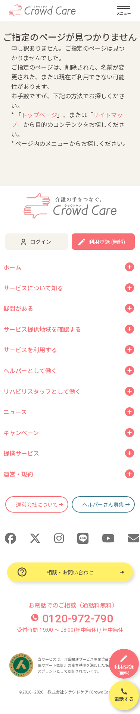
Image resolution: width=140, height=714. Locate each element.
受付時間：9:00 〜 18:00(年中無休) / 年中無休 (70, 629)
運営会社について (37, 504)
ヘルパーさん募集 (103, 504)
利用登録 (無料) (107, 241)
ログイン (40, 241)
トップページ (39, 114)
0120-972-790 (72, 618)
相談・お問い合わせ (70, 572)
